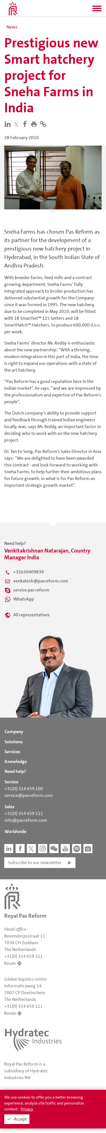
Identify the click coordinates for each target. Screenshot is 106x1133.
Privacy (27, 1109)
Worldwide (15, 831)
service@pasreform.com (29, 795)
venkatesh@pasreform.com (40, 581)
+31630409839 (28, 572)
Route (10, 963)
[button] (96, 10)
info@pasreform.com (26, 820)
